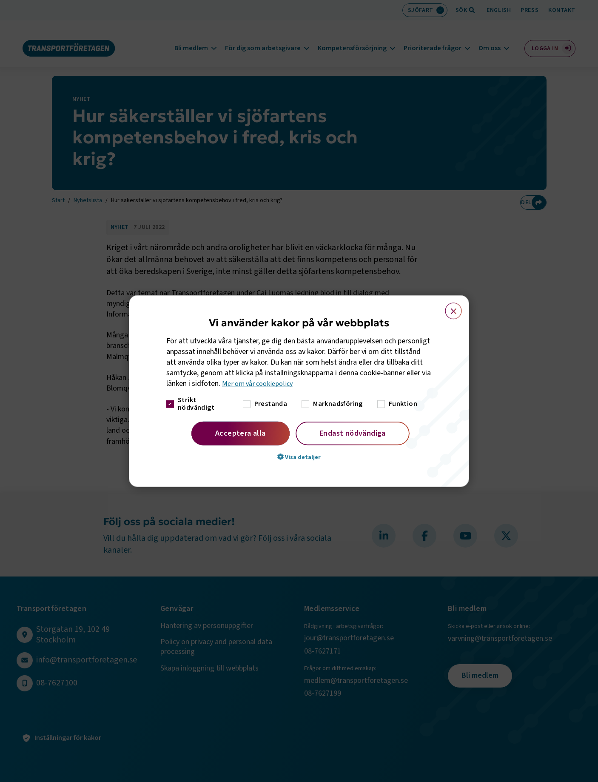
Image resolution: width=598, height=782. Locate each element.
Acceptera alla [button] (240, 433)
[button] (299, 456)
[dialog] (299, 391)
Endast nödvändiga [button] (352, 433)
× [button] (448, 307)
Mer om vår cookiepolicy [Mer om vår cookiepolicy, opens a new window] (260, 383)
